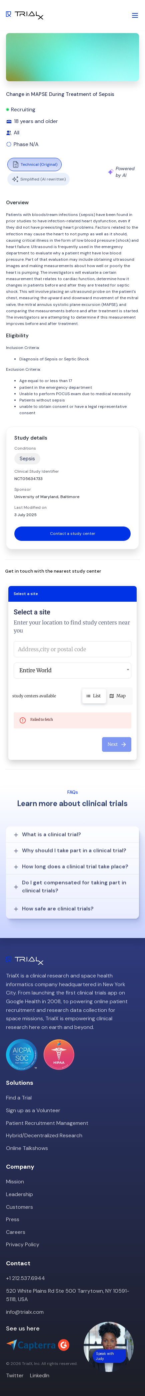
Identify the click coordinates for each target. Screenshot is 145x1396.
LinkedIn (39, 1375)
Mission (15, 1181)
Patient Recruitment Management (47, 1123)
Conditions (25, 448)
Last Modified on (30, 507)
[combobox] (72, 649)
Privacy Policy (22, 1244)
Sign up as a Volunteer (33, 1110)
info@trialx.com (25, 1311)
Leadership (19, 1194)
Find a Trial (19, 1097)
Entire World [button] (35, 670)
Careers (15, 1232)
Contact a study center (72, 533)
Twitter (15, 1375)
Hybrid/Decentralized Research (44, 1135)
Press (12, 1219)
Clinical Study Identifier (36, 471)
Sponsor (22, 489)
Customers (19, 1206)
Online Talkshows (27, 1148)
